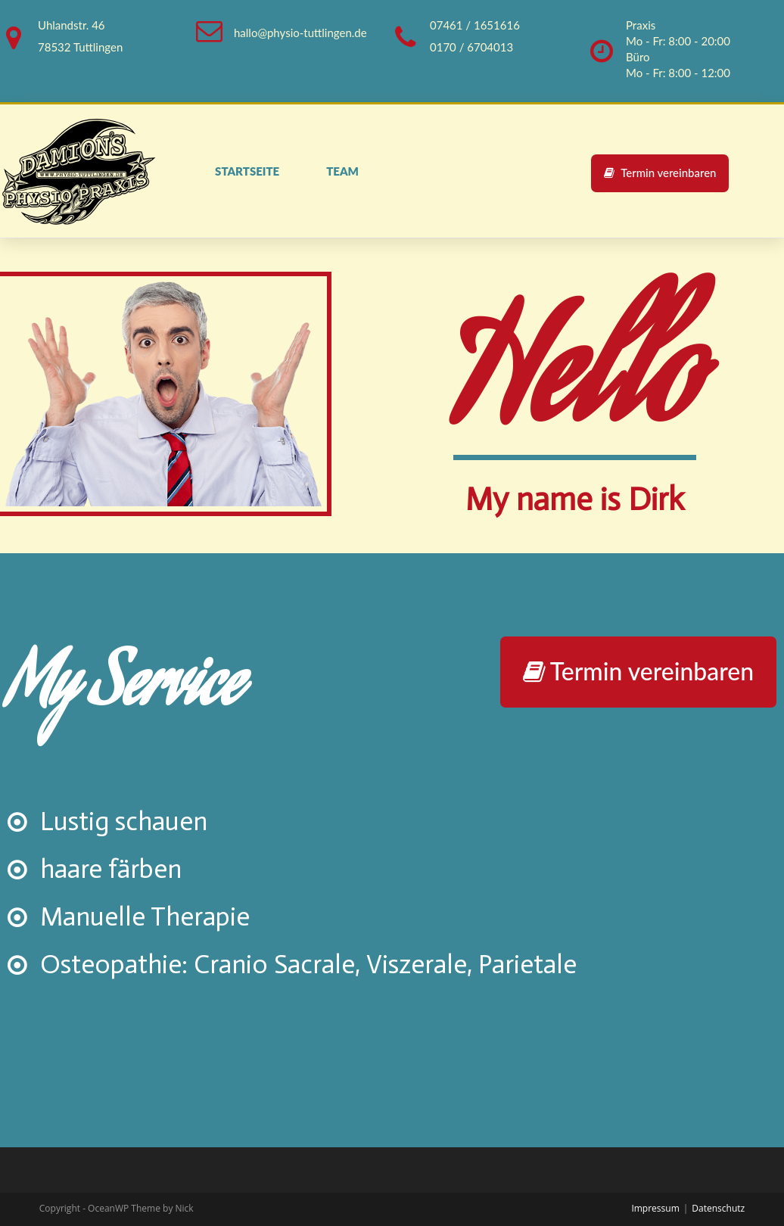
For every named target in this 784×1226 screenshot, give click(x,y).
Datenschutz (718, 1208)
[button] (660, 172)
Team (342, 171)
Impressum (655, 1208)
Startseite (247, 171)
